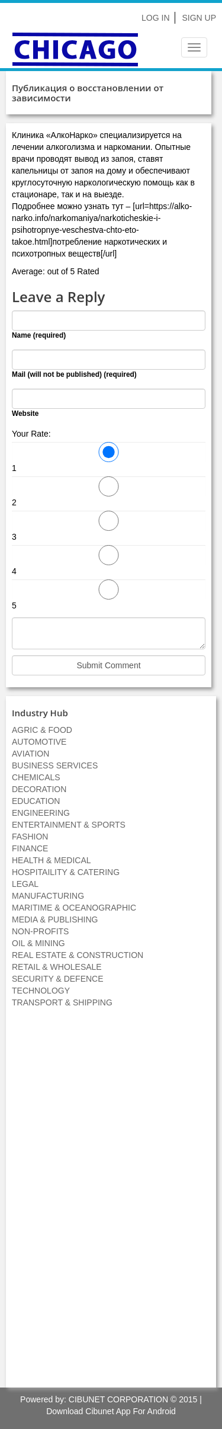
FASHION (30, 836)
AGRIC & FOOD (42, 730)
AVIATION (30, 753)
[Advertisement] (111, 1204)
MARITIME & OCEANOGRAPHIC (74, 907)
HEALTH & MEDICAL (51, 860)
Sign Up (199, 18)
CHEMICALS (36, 777)
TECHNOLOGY (41, 990)
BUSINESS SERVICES (55, 765)
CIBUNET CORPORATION (118, 1399)
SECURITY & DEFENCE (58, 978)
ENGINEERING (41, 813)
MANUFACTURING (48, 896)
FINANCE (30, 848)
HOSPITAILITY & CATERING (66, 872)
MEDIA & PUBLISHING (55, 919)
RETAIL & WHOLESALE (57, 967)
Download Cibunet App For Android (111, 1411)
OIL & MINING (38, 943)
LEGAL (25, 884)
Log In (155, 18)
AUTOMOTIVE (39, 741)
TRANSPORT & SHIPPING (62, 1002)
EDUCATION (36, 801)
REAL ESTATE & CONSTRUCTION (77, 955)
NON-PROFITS (40, 931)
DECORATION (39, 789)
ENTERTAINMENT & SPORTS (69, 824)
